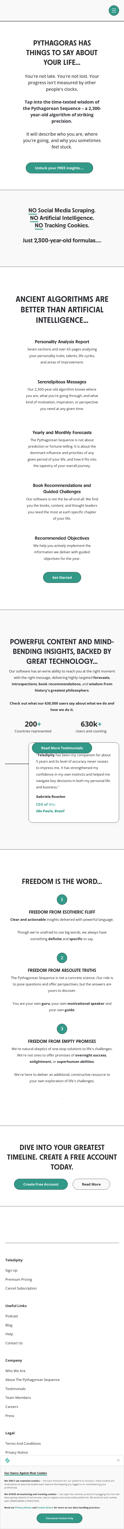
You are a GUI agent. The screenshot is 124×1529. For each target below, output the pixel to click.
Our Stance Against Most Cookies (25, 1473)
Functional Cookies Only (59, 1518)
